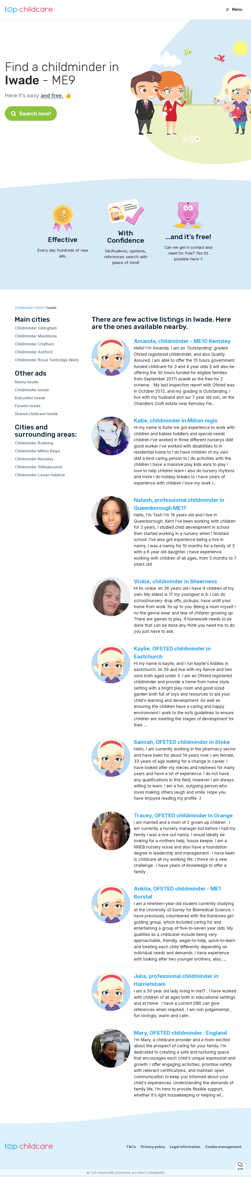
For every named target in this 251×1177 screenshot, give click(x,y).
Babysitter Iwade (30, 397)
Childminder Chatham (34, 344)
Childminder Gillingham (36, 328)
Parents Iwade (28, 405)
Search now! (31, 113)
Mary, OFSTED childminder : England (180, 1033)
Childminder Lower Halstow (40, 474)
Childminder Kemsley (34, 459)
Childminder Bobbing (34, 443)
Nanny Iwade (26, 381)
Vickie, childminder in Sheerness (175, 581)
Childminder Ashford (34, 352)
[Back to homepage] (29, 10)
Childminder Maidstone (36, 336)
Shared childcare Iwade (36, 413)
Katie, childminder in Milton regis (175, 420)
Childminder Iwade (32, 389)
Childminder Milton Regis (37, 451)
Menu (234, 9)
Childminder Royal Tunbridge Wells (47, 359)
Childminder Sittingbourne (38, 466)
